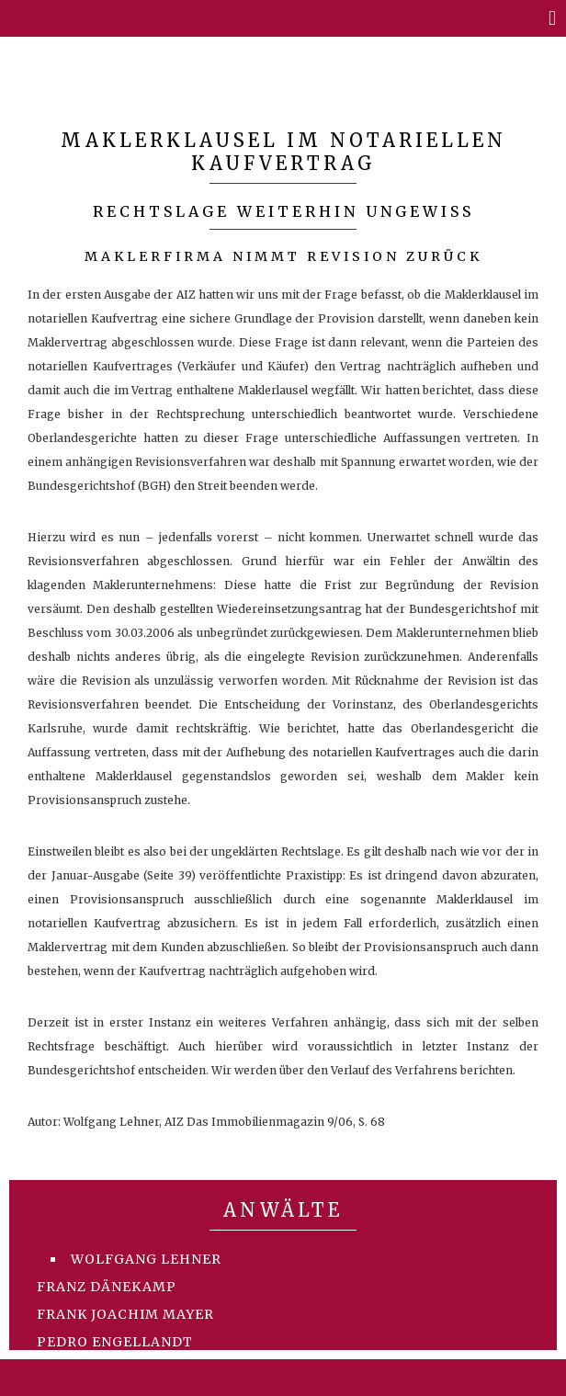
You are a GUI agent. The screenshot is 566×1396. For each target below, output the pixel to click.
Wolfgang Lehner (146, 1259)
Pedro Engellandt (115, 1342)
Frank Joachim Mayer (125, 1314)
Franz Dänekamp (106, 1286)
